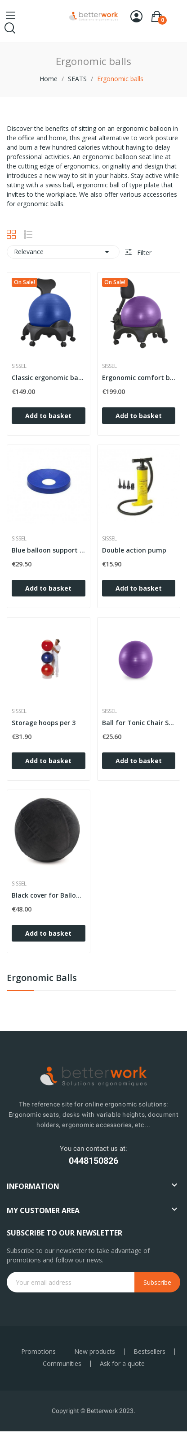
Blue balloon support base (48, 550)
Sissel (19, 366)
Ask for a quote (122, 1364)
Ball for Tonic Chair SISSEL (139, 722)
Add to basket (48, 415)
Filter (143, 252)
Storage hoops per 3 (44, 722)
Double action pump (134, 550)
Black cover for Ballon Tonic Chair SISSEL (48, 895)
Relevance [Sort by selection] (63, 251)
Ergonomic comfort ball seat (139, 377)
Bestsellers (149, 1351)
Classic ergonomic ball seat (48, 377)
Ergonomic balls (42, 978)
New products (94, 1351)
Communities (62, 1364)
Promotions (38, 1351)
